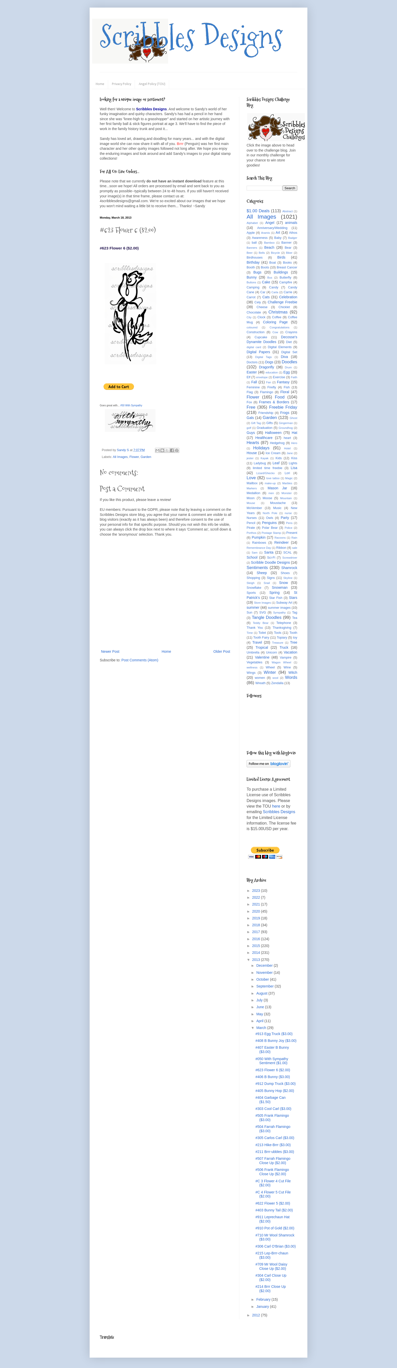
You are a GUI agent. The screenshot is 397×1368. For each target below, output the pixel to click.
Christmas (278, 312)
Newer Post (110, 651)
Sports (251, 593)
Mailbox (252, 483)
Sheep (262, 573)
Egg (286, 372)
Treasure (277, 642)
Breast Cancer (287, 267)
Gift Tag (256, 423)
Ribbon (281, 548)
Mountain (286, 498)
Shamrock (289, 568)
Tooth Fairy (261, 637)
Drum (288, 367)
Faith (294, 377)
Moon (251, 498)
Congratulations (279, 327)
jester (250, 458)
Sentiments (257, 567)
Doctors (252, 362)
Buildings (281, 272)
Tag (294, 612)
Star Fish (275, 598)
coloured (252, 327)
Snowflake (254, 588)
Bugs (257, 272)
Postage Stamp (271, 532)
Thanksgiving (281, 627)
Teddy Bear (260, 622)
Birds (281, 257)
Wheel (270, 667)
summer (253, 607)
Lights (293, 463)
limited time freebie (267, 468)
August (262, 993)
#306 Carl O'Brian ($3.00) (275, 1246)
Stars (293, 598)
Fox (249, 402)
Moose (267, 498)
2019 (256, 918)
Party (285, 518)
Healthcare (264, 438)
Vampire (285, 657)
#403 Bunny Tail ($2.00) (274, 1210)
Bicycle (275, 252)
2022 (256, 897)
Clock (261, 317)
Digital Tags (263, 357)
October (263, 979)
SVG (262, 612)
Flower (134, 457)
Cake (266, 282)
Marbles (287, 483)
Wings (251, 673)
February (263, 1299)
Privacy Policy (121, 84)
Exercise (279, 377)
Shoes (285, 573)
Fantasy (283, 382)
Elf (248, 377)
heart (287, 438)
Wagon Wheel (281, 662)
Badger (292, 237)
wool (275, 677)
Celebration (288, 297)
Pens (289, 522)
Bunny (252, 277)
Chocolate (254, 312)
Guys (251, 433)
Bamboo (269, 242)
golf (249, 427)
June (260, 1007)
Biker (289, 252)
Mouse (251, 502)
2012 (256, 1315)
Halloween (273, 433)
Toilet (262, 633)
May (260, 1014)
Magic (289, 478)
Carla (274, 292)
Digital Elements (280, 347)
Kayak (264, 458)
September (265, 986)
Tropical (261, 647)
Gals (250, 418)
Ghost (293, 417)
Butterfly (285, 277)
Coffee (276, 317)
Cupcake (261, 337)
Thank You (255, 627)
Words (291, 677)
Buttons (251, 282)
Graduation (264, 428)
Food (280, 397)
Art (278, 232)
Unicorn (271, 652)
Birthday (253, 262)
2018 (256, 925)
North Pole (270, 513)
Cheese (261, 307)
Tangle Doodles (266, 617)
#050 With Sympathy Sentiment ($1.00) (271, 1061)
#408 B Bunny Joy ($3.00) (275, 1041)
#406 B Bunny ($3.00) (272, 1077)
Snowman (279, 587)
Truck (284, 647)
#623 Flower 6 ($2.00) (272, 1070)
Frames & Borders (274, 402)
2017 (256, 932)
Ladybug (260, 463)
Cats (266, 297)
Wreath (260, 683)
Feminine (253, 387)
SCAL (287, 552)
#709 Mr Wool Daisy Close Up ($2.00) (271, 1266)
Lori (287, 473)
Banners (252, 247)
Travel (257, 642)
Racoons (280, 537)
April (260, 1021)
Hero (294, 443)
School (252, 557)
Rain (294, 537)
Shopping (253, 578)
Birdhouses (255, 257)
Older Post (221, 651)
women (260, 678)
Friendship (265, 413)
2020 (256, 911)
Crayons (291, 332)
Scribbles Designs (191, 37)
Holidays (261, 448)
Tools (277, 633)
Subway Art (284, 602)
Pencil (251, 523)
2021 (256, 904)
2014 (256, 953)
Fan (268, 382)
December (264, 965)
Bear (288, 247)
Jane (290, 453)
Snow (283, 583)
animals (291, 223)
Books (287, 262)
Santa (268, 552)
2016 (256, 939)
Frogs (284, 413)
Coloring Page (275, 322)
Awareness (260, 238)
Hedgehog (277, 443)
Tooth (293, 633)
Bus (269, 277)
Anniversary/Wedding (272, 228)
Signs (271, 578)
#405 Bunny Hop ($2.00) (274, 1091)
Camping (253, 287)
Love (251, 477)
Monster (287, 493)
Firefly (271, 387)
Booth (251, 267)
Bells (262, 252)
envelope (262, 377)
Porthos (251, 532)
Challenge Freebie (282, 302)
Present (291, 533)
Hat (294, 433)
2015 (256, 946)
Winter (270, 672)
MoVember (254, 508)
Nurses (252, 518)
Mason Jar (277, 488)
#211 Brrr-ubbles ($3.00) (274, 1152)
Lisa (294, 468)
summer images (279, 607)
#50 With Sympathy (131, 405)
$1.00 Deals (258, 210)
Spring (274, 593)
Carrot (251, 297)
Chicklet (284, 307)
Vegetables (254, 662)
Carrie (288, 292)
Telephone (283, 623)
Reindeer (281, 542)
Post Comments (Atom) (140, 660)
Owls (269, 518)
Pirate (251, 528)
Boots (265, 267)
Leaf (276, 463)
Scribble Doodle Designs (270, 562)
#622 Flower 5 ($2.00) (272, 1203)
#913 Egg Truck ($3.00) (273, 1034)
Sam (254, 552)
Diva (284, 357)
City (249, 317)
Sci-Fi (271, 557)
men (271, 493)
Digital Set (289, 352)
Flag (250, 392)
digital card (254, 347)
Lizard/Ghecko (265, 473)
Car (262, 292)
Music (277, 508)
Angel (269, 223)
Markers (252, 488)
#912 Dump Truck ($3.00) (275, 1084)
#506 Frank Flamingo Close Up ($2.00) (272, 1172)
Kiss (294, 458)
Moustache (278, 503)
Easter (252, 372)
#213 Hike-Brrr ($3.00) (273, 1145)
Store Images (262, 602)
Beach (269, 247)
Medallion (253, 493)
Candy (273, 287)
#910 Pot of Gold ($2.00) (274, 1228)
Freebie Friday (283, 407)
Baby (278, 238)
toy (295, 637)
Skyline (287, 577)
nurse (288, 513)
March (261, 1028)
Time (250, 632)
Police (288, 527)
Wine (287, 667)
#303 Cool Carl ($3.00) (273, 1109)
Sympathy (279, 612)
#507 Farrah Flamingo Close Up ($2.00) (272, 1160)
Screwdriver (289, 557)
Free (251, 407)
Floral (284, 392)
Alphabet (252, 222)
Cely (257, 302)
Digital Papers (258, 352)
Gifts (269, 423)
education (272, 372)
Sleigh (250, 582)
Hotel (287, 448)
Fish (287, 387)
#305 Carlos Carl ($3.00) (274, 1138)
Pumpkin (258, 537)
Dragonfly (266, 367)
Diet (289, 342)
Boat (272, 262)
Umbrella (253, 652)
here (276, 806)
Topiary (282, 637)
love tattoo (273, 478)
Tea (294, 618)
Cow (275, 332)
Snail (267, 582)
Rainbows (259, 542)
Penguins (269, 523)
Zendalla (277, 683)
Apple (251, 233)
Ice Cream (273, 453)
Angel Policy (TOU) (152, 84)
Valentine (262, 657)
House (252, 453)
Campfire (285, 282)
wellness (252, 667)
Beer (250, 252)
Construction (256, 332)
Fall (254, 382)
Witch (292, 672)
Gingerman (286, 423)
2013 (256, 960)
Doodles (289, 362)
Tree (293, 642)
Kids (278, 458)
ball (254, 242)
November (264, 973)
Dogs (269, 362)
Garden (146, 457)
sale (294, 547)
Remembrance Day (259, 547)
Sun (249, 612)
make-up (270, 483)
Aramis (265, 232)
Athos (293, 233)
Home (100, 84)
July (260, 1000)
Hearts (253, 442)
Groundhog (286, 427)
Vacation (290, 652)
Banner (286, 242)
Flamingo (266, 392)
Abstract (287, 211)
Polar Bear (270, 528)
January (263, 1306)
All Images (120, 457)
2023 (256, 891)
